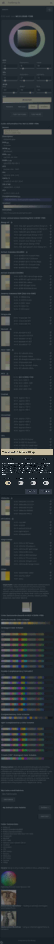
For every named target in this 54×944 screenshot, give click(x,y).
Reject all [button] (31, 491)
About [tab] (44, 459)
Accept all (45, 491)
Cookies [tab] (28, 459)
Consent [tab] (10, 459)
